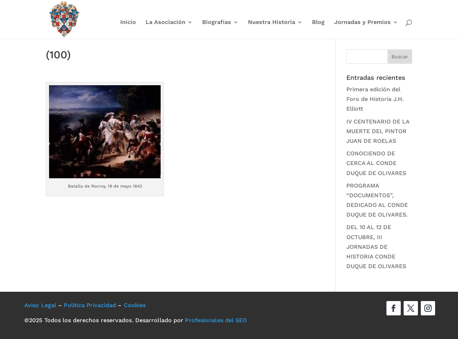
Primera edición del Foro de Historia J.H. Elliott (375, 99)
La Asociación (165, 22)
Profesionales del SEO (216, 320)
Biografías (216, 22)
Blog (318, 22)
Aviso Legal (40, 305)
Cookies (135, 305)
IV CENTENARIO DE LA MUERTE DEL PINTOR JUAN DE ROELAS (377, 131)
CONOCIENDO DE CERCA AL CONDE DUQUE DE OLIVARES (376, 163)
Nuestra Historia (271, 22)
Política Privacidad (90, 305)
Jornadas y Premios (362, 22)
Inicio (128, 22)
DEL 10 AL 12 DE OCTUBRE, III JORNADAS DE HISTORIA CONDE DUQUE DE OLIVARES (376, 247)
